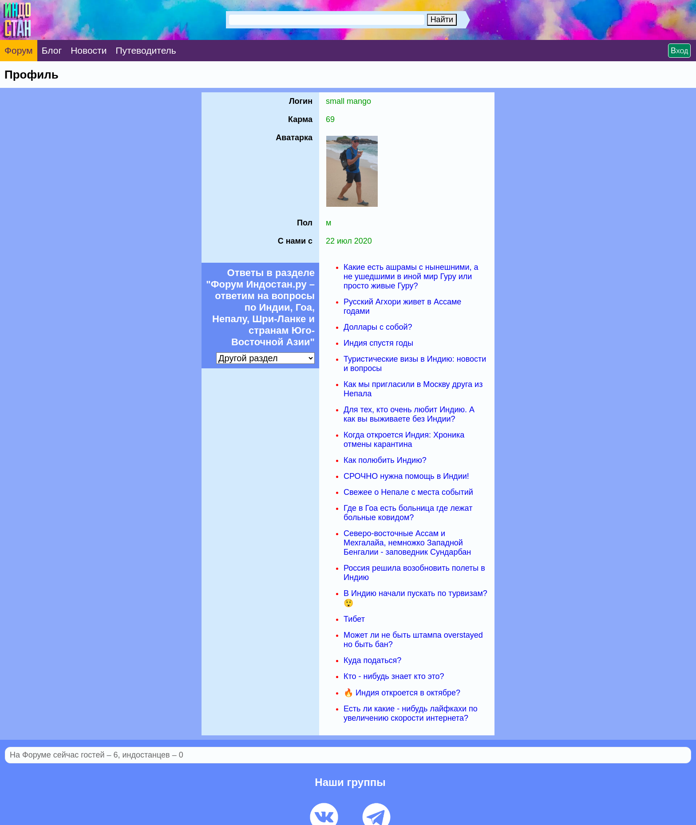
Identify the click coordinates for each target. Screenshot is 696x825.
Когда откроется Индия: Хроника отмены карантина (404, 439)
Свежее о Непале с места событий (408, 492)
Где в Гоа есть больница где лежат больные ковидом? (408, 513)
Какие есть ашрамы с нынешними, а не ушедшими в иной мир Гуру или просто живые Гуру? (411, 276)
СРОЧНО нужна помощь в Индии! (406, 476)
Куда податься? (372, 660)
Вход (679, 50)
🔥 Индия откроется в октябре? (402, 692)
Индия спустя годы (378, 343)
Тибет (354, 619)
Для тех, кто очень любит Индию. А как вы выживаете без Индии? (409, 414)
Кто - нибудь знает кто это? (394, 676)
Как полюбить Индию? (385, 460)
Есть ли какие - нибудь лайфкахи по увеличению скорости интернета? (411, 713)
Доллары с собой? (378, 327)
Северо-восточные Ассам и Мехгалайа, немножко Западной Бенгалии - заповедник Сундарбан (407, 543)
